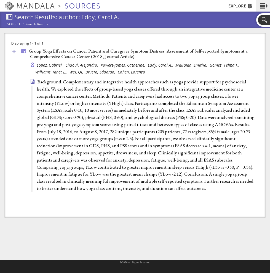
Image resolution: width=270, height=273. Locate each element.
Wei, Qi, (76, 72)
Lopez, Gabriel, (50, 65)
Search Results (36, 24)
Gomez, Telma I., (225, 65)
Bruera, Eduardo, (100, 72)
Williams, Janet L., (51, 72)
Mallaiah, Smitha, (191, 65)
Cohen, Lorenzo (131, 72)
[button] (263, 6)
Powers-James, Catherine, (123, 65)
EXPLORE (240, 6)
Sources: (15, 24)
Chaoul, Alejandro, (82, 65)
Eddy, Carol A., (161, 65)
